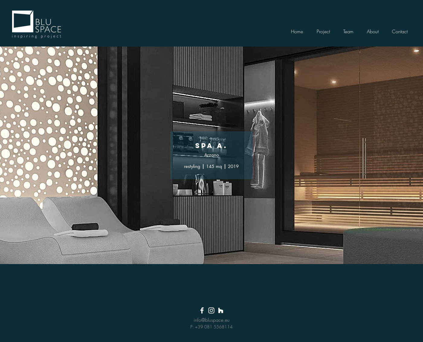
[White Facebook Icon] (202, 310)
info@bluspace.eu (212, 320)
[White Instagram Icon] (211, 310)
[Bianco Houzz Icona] (221, 310)
